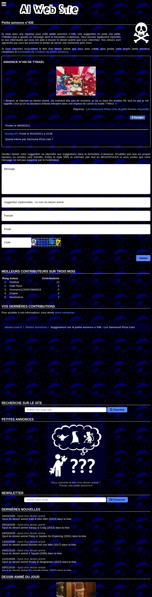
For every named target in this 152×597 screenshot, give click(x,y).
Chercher (117, 409)
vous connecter (65, 312)
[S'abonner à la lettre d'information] (65, 499)
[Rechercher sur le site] (66, 409)
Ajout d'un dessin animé (31, 515)
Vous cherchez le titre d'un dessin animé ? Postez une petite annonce (76, 454)
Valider (143, 258)
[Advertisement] (76, 369)
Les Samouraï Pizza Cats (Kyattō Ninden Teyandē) (117, 109)
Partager (137, 117)
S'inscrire (117, 499)
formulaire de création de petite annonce (43, 51)
